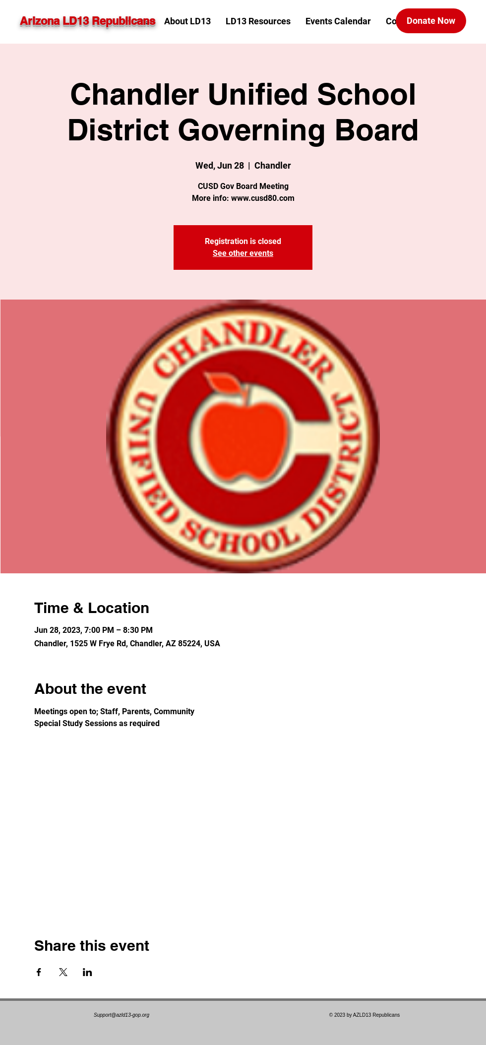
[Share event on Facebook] (39, 972)
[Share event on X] (63, 972)
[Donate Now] (431, 20)
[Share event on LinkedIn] (87, 972)
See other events (243, 253)
